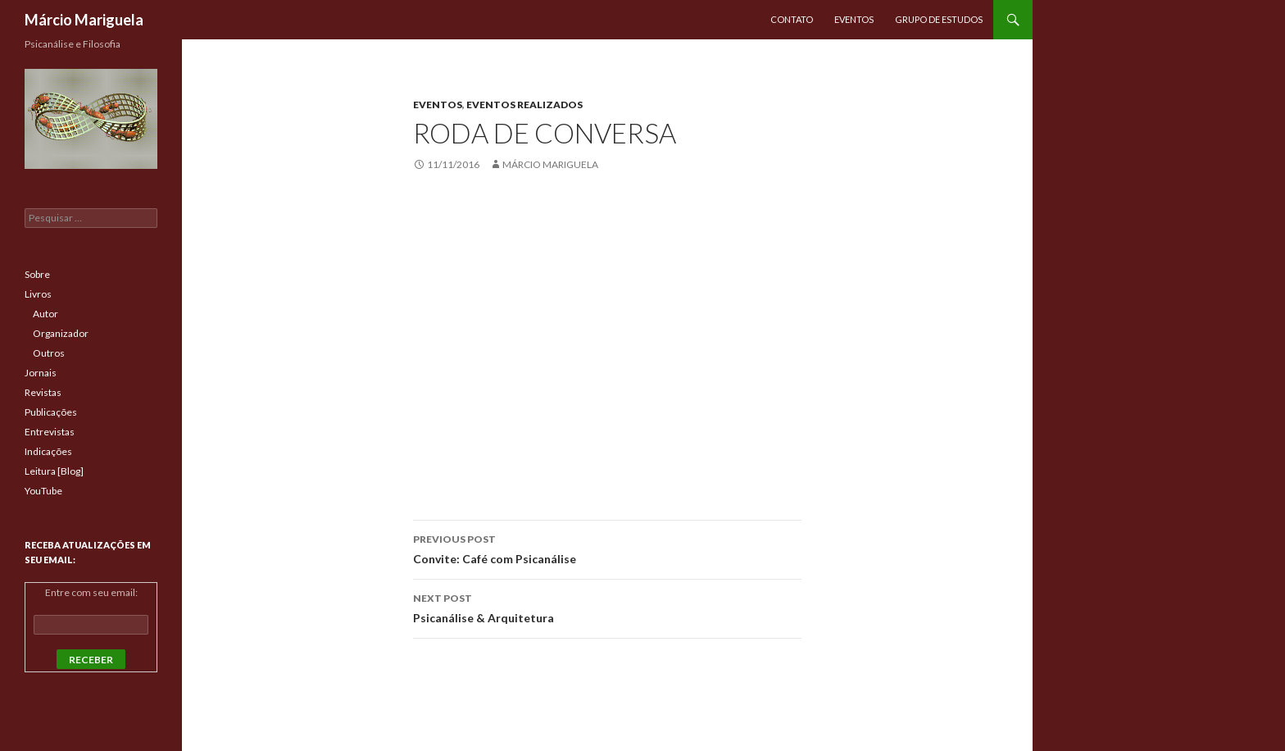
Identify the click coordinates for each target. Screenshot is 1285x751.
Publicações (51, 412)
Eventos (854, 19)
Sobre (37, 274)
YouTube (43, 491)
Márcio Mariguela (84, 20)
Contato (791, 19)
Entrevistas (50, 432)
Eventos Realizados (524, 104)
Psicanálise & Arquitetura (607, 607)
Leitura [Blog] (54, 471)
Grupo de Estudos (939, 19)
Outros (49, 353)
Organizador (61, 333)
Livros (38, 294)
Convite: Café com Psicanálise (607, 548)
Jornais (41, 372)
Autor (45, 313)
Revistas (43, 392)
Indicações (48, 451)
